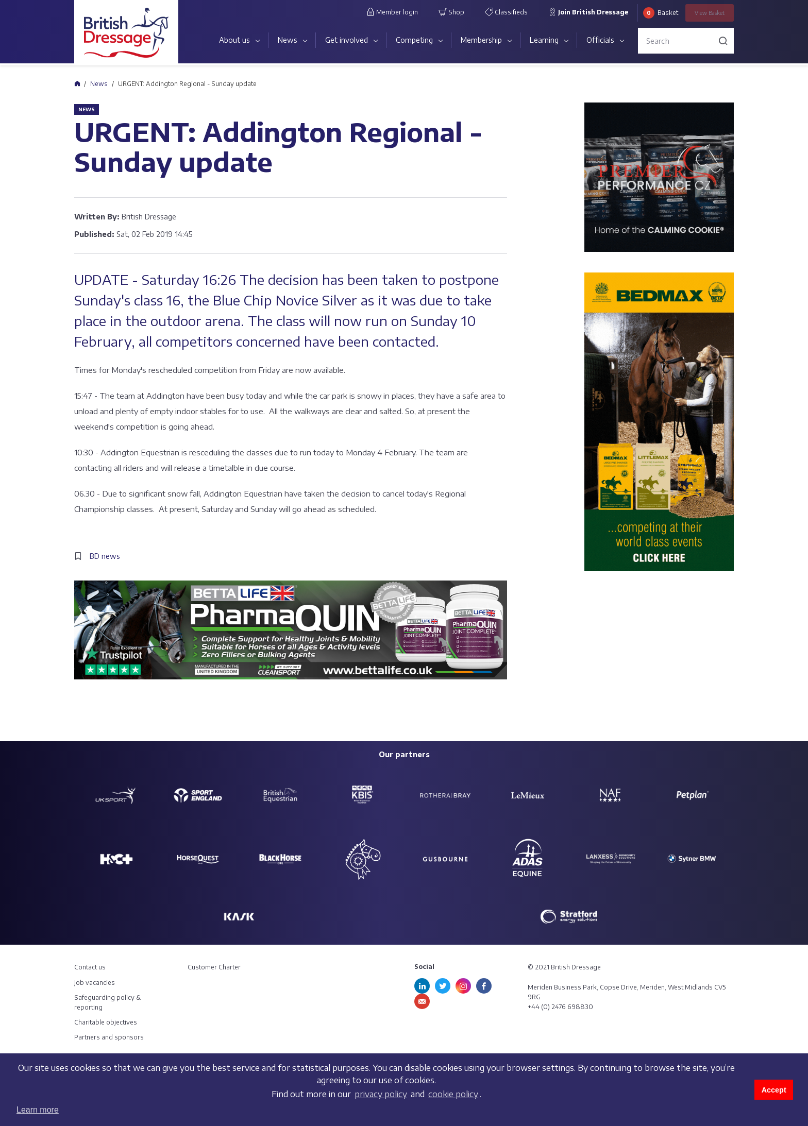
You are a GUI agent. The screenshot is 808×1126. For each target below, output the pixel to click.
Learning (544, 40)
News (287, 40)
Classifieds (506, 12)
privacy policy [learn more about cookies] (381, 1094)
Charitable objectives (105, 1022)
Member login (392, 12)
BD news (105, 556)
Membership (481, 40)
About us (234, 40)
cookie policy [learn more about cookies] (453, 1094)
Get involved (346, 40)
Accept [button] (774, 1090)
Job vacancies (94, 982)
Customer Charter (214, 967)
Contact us (90, 967)
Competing (414, 40)
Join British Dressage (588, 12)
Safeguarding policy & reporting (107, 1002)
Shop (451, 12)
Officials (600, 40)
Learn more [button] (37, 1109)
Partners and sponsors (109, 1037)
